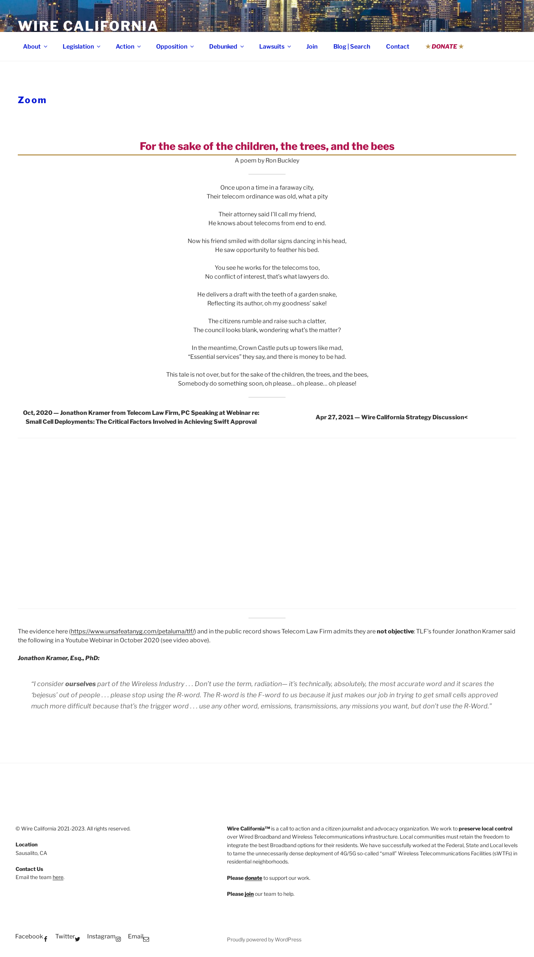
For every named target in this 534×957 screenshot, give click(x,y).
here (58, 877)
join (249, 894)
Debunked (227, 46)
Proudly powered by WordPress (264, 939)
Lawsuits (275, 46)
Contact (397, 46)
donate (253, 878)
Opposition (175, 46)
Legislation (82, 46)
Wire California (88, 26)
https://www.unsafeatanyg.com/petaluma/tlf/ (132, 631)
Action (129, 46)
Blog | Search (351, 46)
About (36, 46)
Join (311, 46)
